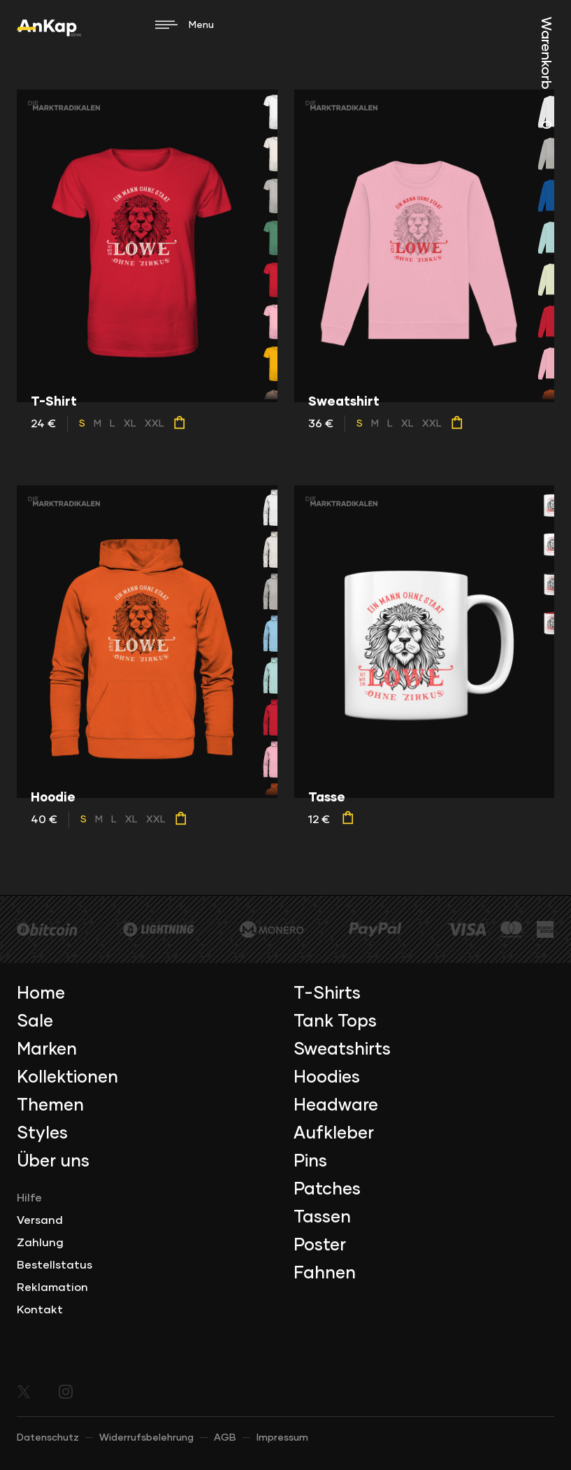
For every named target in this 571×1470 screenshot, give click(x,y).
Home (41, 993)
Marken (47, 1049)
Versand (40, 1220)
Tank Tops (335, 1021)
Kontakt (40, 1309)
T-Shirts (327, 993)
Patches (327, 1189)
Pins (310, 1161)
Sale (35, 1021)
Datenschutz (48, 1438)
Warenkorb (546, 73)
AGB (225, 1438)
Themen (50, 1105)
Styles (42, 1133)
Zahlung (40, 1242)
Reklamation (52, 1287)
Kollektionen (67, 1077)
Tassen (322, 1217)
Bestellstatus (54, 1265)
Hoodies (327, 1077)
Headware (336, 1105)
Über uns (53, 1161)
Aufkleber (334, 1133)
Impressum (282, 1438)
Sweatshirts (342, 1049)
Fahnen (325, 1273)
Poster (320, 1245)
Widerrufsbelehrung (146, 1438)
